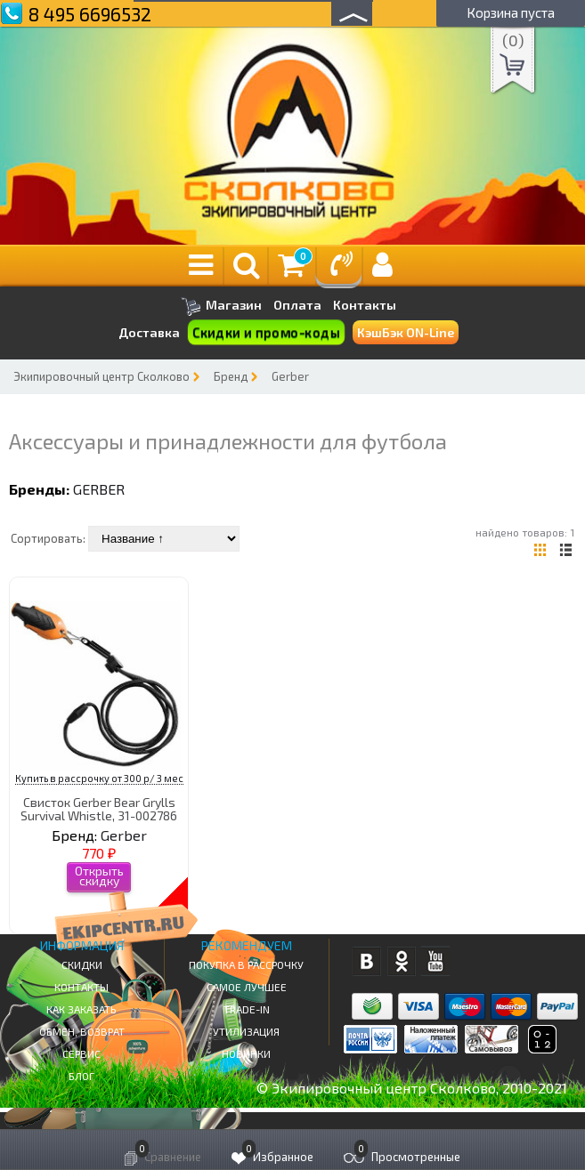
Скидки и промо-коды (266, 333)
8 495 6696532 (89, 14)
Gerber (290, 376)
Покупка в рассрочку (246, 964)
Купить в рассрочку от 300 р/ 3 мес (99, 778)
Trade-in (246, 1009)
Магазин (221, 306)
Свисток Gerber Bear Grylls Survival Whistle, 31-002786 (98, 809)
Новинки (246, 1053)
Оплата (297, 305)
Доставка (149, 332)
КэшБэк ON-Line (405, 332)
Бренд (231, 376)
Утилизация (246, 1031)
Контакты (364, 305)
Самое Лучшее (247, 986)
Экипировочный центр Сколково (101, 376)
